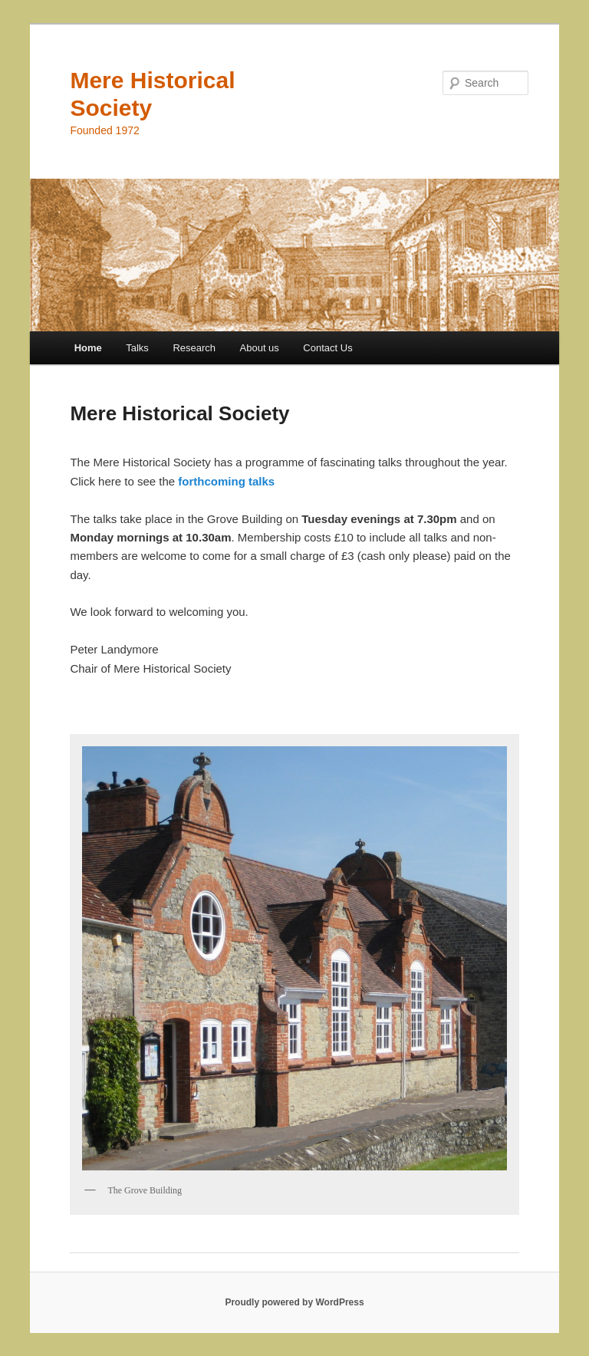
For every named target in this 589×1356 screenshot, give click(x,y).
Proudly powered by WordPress (294, 1302)
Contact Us (327, 348)
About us (259, 348)
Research (194, 348)
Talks (137, 348)
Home (88, 348)
